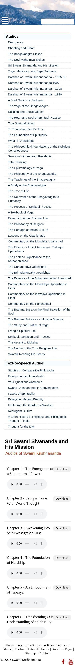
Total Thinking (17, 162)
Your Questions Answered (25, 382)
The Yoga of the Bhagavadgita (28, 106)
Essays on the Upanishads (26, 376)
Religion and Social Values (25, 111)
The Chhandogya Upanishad (27, 266)
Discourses (15, 42)
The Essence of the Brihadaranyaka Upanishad (39, 278)
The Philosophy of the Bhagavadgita (32, 173)
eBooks (35, 645)
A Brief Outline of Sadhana (25, 100)
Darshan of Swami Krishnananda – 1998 (35, 88)
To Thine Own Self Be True (26, 129)
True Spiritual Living (21, 123)
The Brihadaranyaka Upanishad (29, 272)
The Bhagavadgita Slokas (25, 54)
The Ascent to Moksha (23, 342)
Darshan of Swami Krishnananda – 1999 (35, 94)
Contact (45, 653)
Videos (6, 649)
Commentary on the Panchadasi (29, 303)
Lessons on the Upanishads (26, 235)
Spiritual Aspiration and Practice (29, 336)
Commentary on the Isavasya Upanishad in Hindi (36, 296)
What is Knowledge (21, 140)
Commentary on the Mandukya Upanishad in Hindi (37, 286)
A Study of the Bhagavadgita (27, 185)
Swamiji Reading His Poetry (26, 354)
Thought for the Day (21, 426)
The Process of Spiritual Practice (30, 206)
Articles (49, 645)
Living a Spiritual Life (22, 331)
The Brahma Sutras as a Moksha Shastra (35, 319)
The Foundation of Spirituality (27, 135)
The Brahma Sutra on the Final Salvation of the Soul (39, 311)
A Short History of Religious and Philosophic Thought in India (37, 418)
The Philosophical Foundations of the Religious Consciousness (39, 148)
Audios (63, 645)
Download (62, 469)
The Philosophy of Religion (26, 224)
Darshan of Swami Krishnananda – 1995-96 (37, 77)
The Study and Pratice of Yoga (28, 325)
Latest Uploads (38, 649)
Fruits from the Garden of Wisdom (30, 405)
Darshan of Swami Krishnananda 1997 (33, 82)
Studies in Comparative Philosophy (31, 370)
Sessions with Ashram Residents (30, 156)
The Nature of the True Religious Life (32, 348)
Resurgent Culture (20, 411)
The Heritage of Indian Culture (28, 229)
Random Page (62, 649)
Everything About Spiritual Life (28, 218)
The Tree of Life (18, 191)
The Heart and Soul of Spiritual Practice (34, 117)
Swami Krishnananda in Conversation (33, 387)
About (22, 645)
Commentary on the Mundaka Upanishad (35, 241)
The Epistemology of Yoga (25, 168)
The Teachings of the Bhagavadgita (31, 179)
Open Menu (5, 20)
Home (10, 645)
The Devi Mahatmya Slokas (26, 59)
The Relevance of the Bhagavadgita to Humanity (33, 198)
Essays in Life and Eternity (25, 399)
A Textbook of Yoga (20, 212)
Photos (19, 649)
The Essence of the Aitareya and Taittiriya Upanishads (35, 249)
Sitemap (30, 653)
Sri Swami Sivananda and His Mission (33, 65)
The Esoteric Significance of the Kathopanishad (29, 259)
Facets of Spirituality (21, 393)
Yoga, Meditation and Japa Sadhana (32, 71)
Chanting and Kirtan (21, 48)
